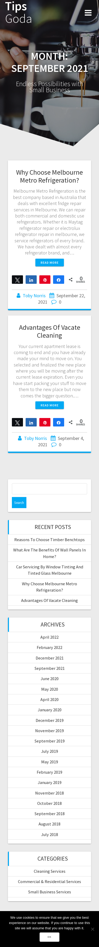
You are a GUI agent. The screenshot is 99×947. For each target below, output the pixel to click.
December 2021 (50, 658)
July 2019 (49, 751)
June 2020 (50, 678)
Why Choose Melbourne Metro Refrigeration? (49, 176)
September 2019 (50, 741)
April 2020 (49, 699)
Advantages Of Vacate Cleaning (49, 331)
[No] (92, 929)
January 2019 (50, 782)
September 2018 (50, 813)
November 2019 (49, 730)
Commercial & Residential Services (49, 881)
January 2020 (50, 709)
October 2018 (49, 803)
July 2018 (49, 834)
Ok (49, 937)
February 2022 (49, 647)
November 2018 (49, 793)
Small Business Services (49, 891)
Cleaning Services (49, 871)
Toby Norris (34, 296)
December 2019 (50, 720)
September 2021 (50, 668)
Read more (50, 262)
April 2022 (49, 637)
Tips (18, 12)
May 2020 (49, 689)
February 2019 (49, 772)
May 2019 (49, 761)
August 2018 (49, 824)
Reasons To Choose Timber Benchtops (49, 539)
